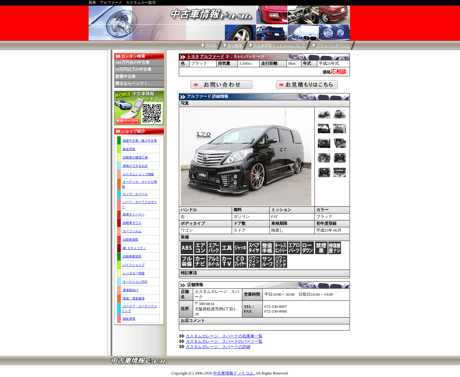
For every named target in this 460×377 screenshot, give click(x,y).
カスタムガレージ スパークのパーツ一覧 (224, 341)
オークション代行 (135, 281)
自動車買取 (130, 239)
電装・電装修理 (133, 298)
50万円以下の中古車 (133, 69)
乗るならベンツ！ (131, 83)
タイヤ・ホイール (135, 194)
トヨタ (193, 56)
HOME (210, 45)
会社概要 (234, 45)
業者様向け (130, 290)
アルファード (212, 56)
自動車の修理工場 (135, 157)
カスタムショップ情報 (138, 174)
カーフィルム (132, 231)
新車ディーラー (133, 214)
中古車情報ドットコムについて (279, 45)
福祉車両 (128, 318)
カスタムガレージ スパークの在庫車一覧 (224, 336)
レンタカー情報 (133, 273)
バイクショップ (133, 264)
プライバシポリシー (333, 45)
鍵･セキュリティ (134, 248)
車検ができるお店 (135, 165)
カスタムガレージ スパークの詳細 (218, 347)
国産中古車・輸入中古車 (139, 140)
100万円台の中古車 (132, 62)
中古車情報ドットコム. (234, 373)
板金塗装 (128, 149)
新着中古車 (125, 76)
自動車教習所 (132, 256)
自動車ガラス (132, 222)
